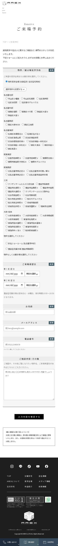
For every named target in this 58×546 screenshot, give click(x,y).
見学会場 (28, 481)
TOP (9, 476)
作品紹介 (28, 486)
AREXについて (13, 481)
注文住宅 (11, 486)
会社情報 (43, 476)
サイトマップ (46, 530)
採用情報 (43, 486)
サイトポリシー (32, 530)
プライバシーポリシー (15, 530)
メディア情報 (44, 481)
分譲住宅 (28, 476)
